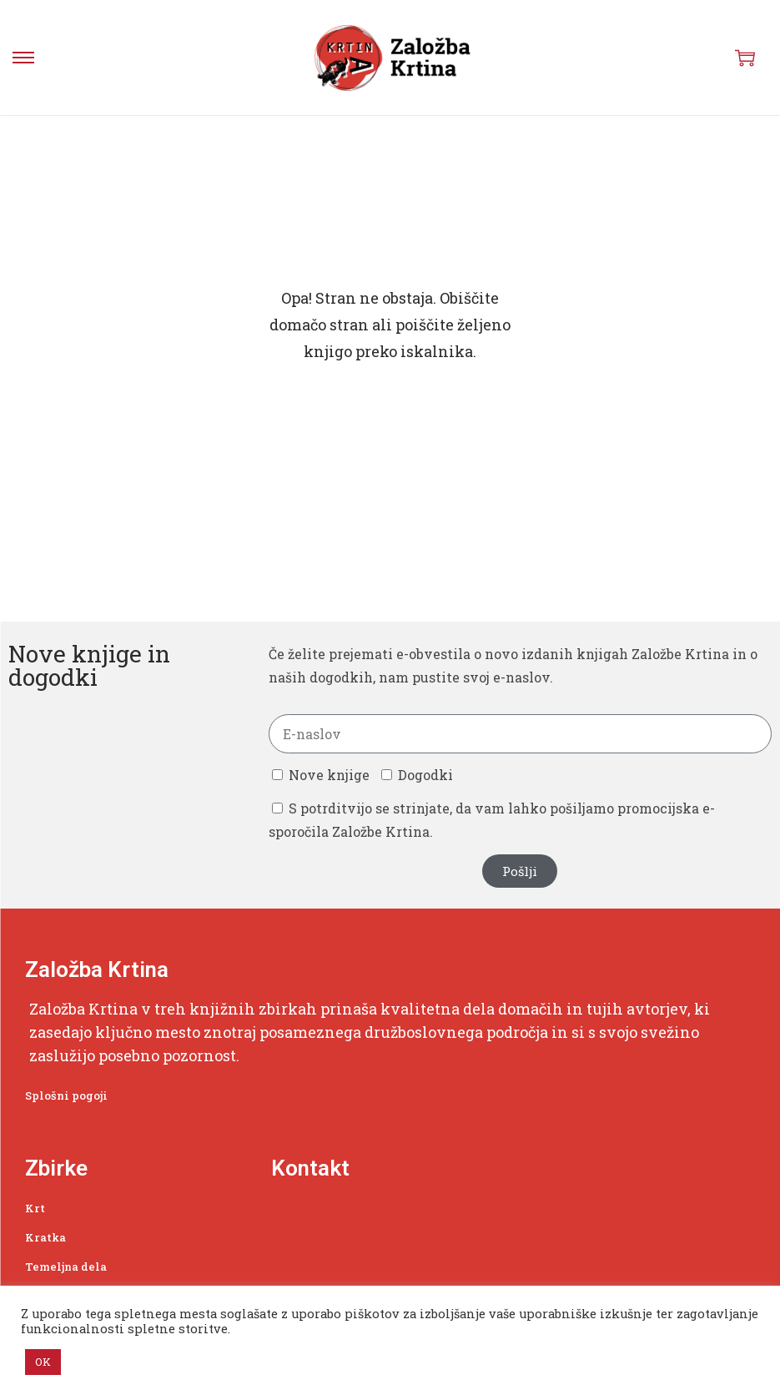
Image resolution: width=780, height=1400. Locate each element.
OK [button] (43, 1361)
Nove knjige (329, 774)
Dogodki (425, 774)
